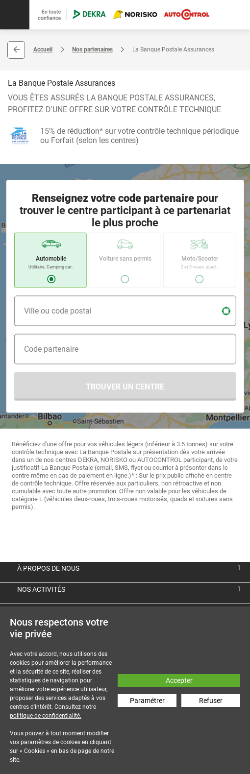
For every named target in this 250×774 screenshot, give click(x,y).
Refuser (211, 700)
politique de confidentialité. (45, 715)
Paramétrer (147, 700)
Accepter (179, 680)
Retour (16, 50)
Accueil (42, 49)
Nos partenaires (92, 49)
